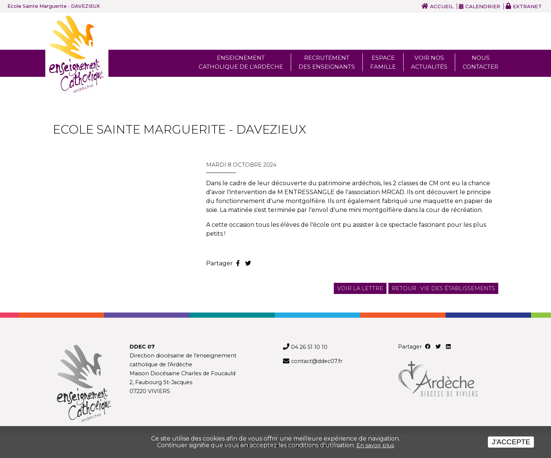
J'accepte (511, 442)
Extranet (527, 6)
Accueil (441, 6)
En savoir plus (375, 445)
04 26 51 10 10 (309, 347)
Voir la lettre (360, 288)
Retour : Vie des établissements (443, 288)
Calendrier (482, 6)
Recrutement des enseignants (327, 62)
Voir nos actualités (429, 62)
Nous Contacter (480, 62)
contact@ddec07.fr (316, 361)
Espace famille (383, 62)
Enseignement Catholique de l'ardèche (241, 62)
